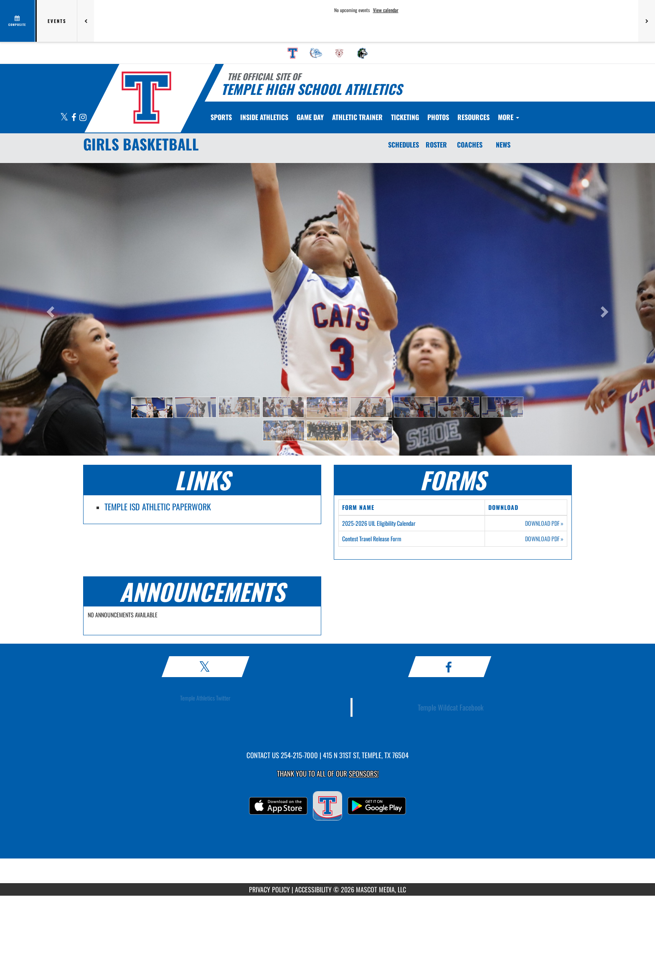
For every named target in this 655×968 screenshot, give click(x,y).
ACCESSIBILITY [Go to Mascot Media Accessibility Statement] (313, 889)
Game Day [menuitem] (310, 117)
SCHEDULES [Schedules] (403, 144)
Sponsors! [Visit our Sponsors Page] (363, 773)
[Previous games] (85, 21)
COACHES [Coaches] (469, 144)
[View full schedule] (18, 21)
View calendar (386, 10)
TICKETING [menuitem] (405, 117)
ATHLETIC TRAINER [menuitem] (357, 117)
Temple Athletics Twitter (205, 697)
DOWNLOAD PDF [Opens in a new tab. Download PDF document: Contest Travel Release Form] (544, 539)
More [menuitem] (508, 117)
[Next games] (646, 21)
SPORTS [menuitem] (221, 117)
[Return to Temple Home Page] (146, 97)
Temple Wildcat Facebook (451, 707)
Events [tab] (57, 21)
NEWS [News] (503, 144)
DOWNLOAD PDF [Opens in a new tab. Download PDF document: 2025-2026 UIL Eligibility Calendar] (544, 523)
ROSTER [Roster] (436, 144)
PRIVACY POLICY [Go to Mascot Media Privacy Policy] (269, 889)
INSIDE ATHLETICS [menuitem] (264, 117)
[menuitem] (293, 53)
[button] (152, 407)
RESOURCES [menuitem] (473, 117)
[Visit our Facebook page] (74, 117)
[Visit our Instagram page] (82, 117)
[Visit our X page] (64, 117)
